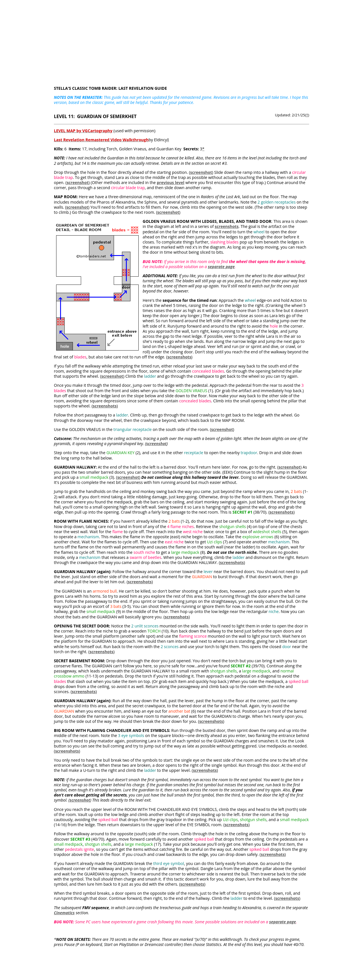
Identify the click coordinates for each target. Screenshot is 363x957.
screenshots (227, 226)
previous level (170, 182)
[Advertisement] (181, 39)
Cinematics (64, 912)
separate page (221, 266)
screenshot (201, 172)
